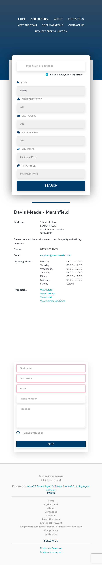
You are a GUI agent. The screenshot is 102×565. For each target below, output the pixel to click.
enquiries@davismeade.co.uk (55, 255)
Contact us (76, 19)
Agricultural (39, 19)
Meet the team (27, 25)
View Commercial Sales (52, 301)
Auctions (51, 515)
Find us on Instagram (51, 552)
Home (22, 19)
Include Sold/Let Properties (66, 74)
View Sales (46, 290)
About (58, 19)
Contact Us (76, 25)
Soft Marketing (52, 25)
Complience (51, 530)
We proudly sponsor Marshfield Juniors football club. (51, 526)
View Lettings (47, 293)
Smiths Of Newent (51, 523)
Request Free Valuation (51, 31)
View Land (46, 297)
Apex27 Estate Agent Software (44, 486)
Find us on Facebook (51, 548)
